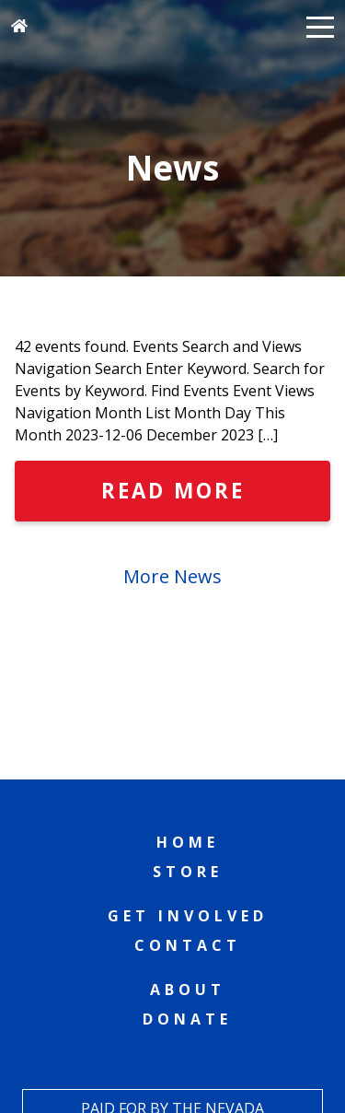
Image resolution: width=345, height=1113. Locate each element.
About (187, 989)
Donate (187, 1019)
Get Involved (188, 916)
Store (188, 871)
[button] (320, 26)
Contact (187, 945)
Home (187, 842)
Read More (173, 490)
